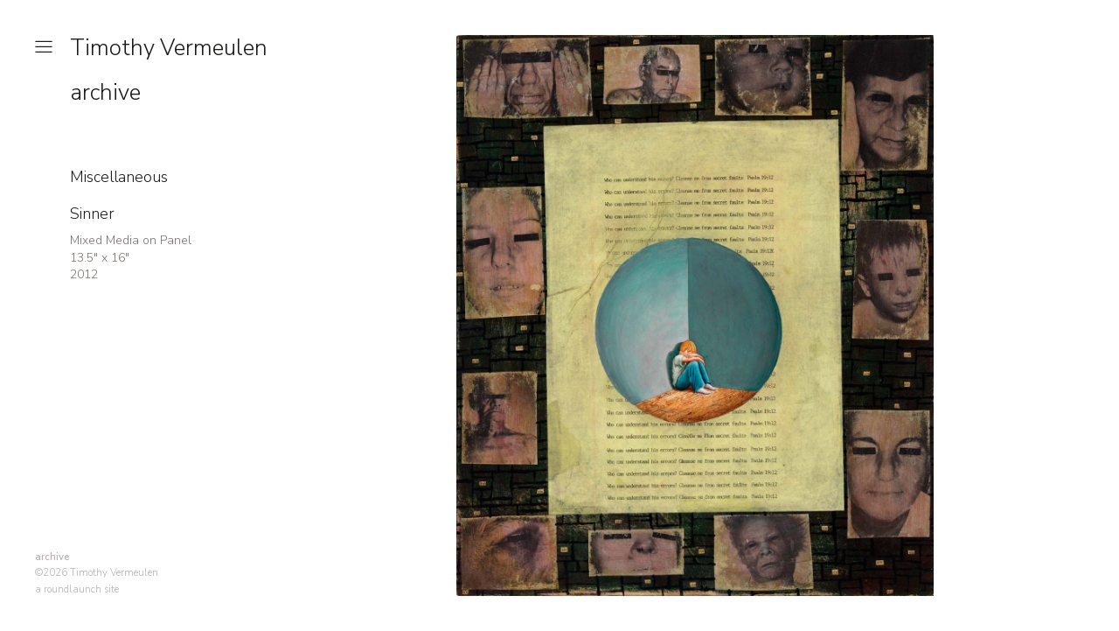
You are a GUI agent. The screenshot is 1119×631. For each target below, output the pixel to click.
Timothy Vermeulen (169, 47)
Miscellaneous (119, 176)
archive (105, 92)
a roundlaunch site (77, 589)
